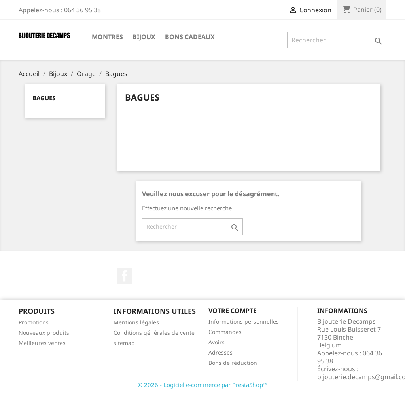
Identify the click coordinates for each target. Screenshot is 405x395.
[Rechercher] (336, 40)
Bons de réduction (232, 362)
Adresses (220, 352)
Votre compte (232, 310)
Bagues (43, 98)
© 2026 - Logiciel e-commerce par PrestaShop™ (203, 385)
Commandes (225, 332)
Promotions (34, 322)
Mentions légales (136, 322)
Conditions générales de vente (154, 332)
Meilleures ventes (42, 343)
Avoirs (216, 342)
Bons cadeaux (190, 36)
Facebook (124, 276)
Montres (107, 36)
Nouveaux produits (44, 332)
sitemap (124, 343)
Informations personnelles (243, 321)
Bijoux (143, 36)
